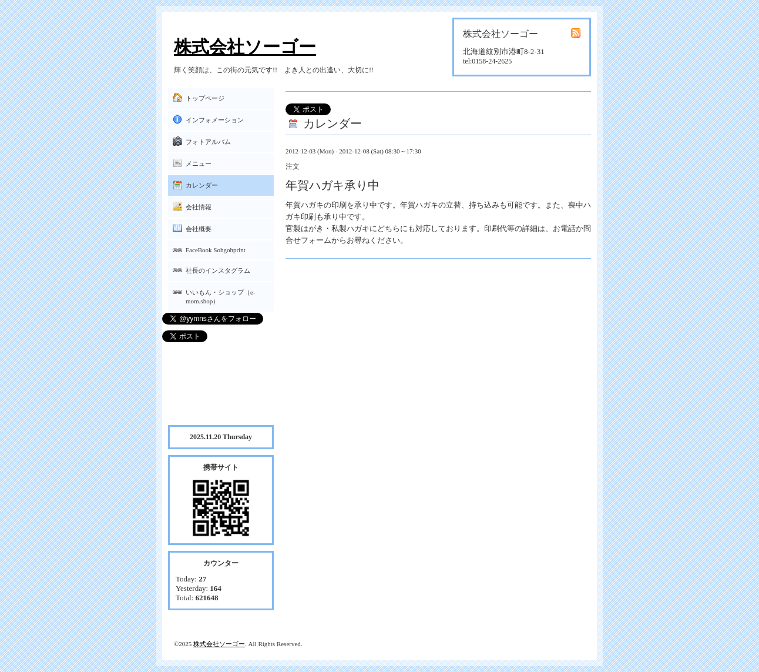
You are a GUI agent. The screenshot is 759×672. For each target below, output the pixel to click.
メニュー (198, 163)
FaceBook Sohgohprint (216, 249)
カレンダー (202, 185)
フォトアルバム (208, 141)
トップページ (205, 98)
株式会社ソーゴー (245, 46)
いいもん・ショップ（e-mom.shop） (221, 297)
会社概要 (198, 228)
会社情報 (198, 206)
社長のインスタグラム (218, 270)
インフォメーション (215, 119)
